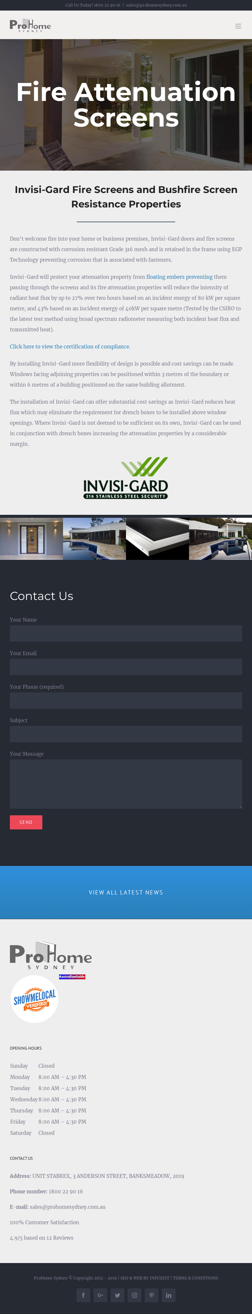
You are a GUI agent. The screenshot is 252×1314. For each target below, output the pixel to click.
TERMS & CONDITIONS (195, 1278)
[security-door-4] (157, 538)
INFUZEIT (159, 1278)
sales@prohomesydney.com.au (156, 5)
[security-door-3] (220, 538)
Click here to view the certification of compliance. (70, 347)
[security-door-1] (31, 538)
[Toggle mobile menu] (238, 26)
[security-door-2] (94, 538)
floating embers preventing (179, 277)
